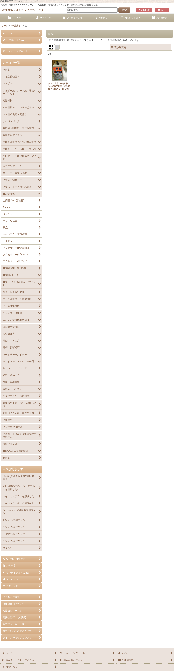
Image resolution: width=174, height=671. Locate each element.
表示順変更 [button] (118, 47)
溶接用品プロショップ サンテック (23, 10)
